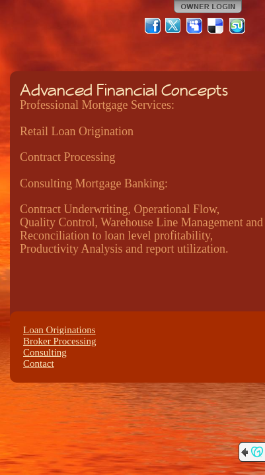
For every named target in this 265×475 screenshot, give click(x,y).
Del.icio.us (216, 25)
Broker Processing (59, 341)
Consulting (45, 352)
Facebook (152, 25)
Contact (38, 363)
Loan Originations (59, 330)
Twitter (174, 25)
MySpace (195, 25)
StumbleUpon (237, 25)
